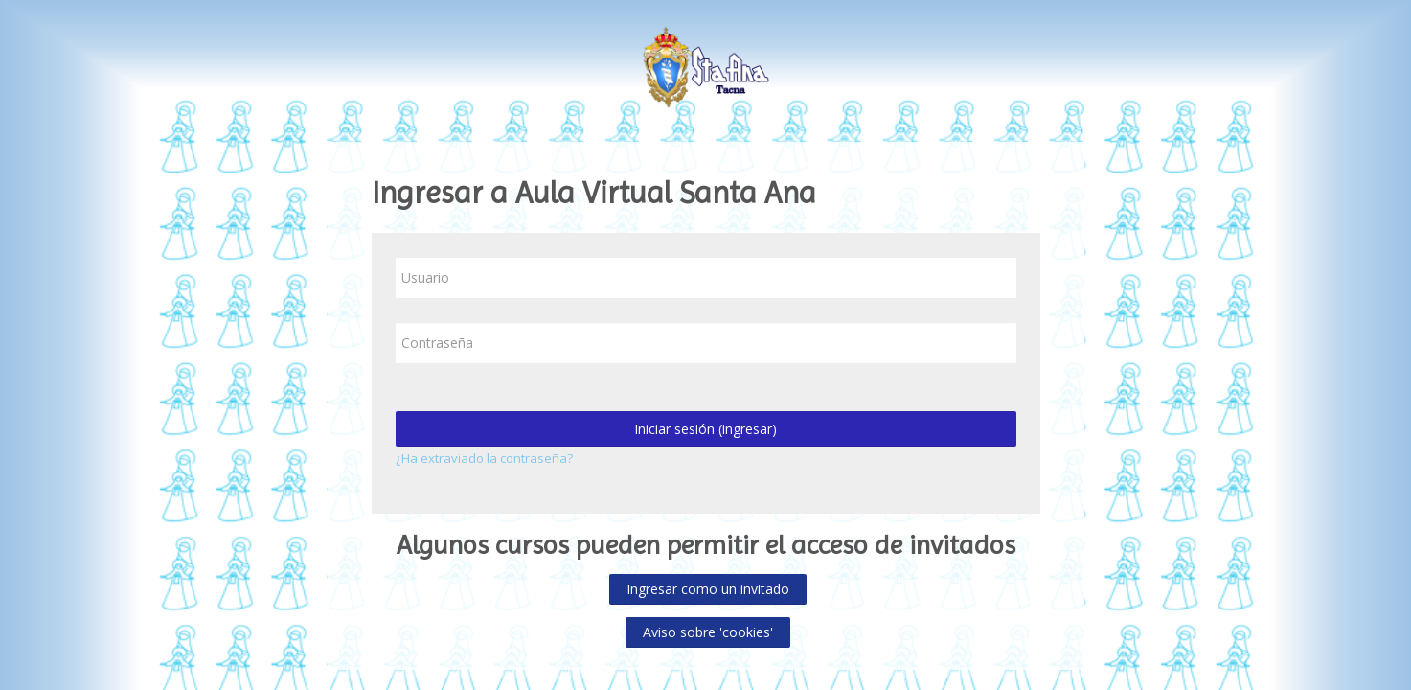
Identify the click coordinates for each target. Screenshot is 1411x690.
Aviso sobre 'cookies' (708, 632)
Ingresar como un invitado (707, 589)
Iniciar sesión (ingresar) (705, 429)
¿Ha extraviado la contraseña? (484, 458)
